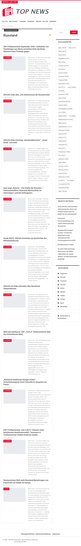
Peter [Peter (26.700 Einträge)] (62, 134)
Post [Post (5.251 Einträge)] (62, 148)
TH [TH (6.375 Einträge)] (61, 180)
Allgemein (7, 57)
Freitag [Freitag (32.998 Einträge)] (63, 80)
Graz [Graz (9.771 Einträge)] (62, 87)
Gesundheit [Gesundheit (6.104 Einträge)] (64, 83)
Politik (5, 21)
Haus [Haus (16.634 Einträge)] (72, 87)
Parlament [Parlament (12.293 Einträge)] (64, 130)
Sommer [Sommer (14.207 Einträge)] (63, 166)
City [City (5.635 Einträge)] (62, 69)
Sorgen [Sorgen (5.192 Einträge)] (63, 173)
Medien (38, 21)
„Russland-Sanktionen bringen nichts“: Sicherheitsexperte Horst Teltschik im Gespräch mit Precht (25, 382)
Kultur (45, 21)
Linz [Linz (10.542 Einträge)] (62, 112)
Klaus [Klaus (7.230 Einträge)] (62, 98)
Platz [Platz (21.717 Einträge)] (62, 137)
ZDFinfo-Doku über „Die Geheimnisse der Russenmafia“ (26, 95)
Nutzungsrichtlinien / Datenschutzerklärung (36, 534)
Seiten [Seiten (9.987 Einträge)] (62, 162)
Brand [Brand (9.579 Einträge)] (62, 55)
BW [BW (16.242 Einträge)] (62, 62)
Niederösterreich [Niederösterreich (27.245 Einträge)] (66, 119)
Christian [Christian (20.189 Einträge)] (64, 65)
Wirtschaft (13, 21)
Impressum (56, 534)
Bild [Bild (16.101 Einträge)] (72, 48)
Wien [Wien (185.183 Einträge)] (63, 191)
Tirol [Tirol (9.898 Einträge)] (70, 180)
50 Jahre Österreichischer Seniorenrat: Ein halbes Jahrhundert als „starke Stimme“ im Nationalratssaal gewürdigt (67, 254)
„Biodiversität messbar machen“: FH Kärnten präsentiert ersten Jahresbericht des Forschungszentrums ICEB (66, 235)
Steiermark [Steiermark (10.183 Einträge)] (64, 177)
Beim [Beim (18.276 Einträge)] (62, 48)
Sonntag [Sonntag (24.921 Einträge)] (63, 170)
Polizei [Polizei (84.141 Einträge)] (63, 144)
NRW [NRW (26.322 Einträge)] (62, 123)
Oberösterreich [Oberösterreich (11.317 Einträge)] (65, 126)
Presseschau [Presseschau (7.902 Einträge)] (64, 152)
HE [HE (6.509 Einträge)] (61, 91)
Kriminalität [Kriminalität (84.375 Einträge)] (64, 101)
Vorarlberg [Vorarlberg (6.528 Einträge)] (64, 187)
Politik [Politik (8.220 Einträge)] (62, 141)
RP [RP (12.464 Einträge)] (62, 155)
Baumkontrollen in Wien (66, 244)
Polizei (62, 299)
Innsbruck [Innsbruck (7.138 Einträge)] (63, 94)
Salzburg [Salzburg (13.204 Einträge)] (63, 159)
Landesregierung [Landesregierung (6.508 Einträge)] (65, 109)
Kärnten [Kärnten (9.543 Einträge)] (63, 105)
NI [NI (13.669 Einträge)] (72, 116)
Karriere (52, 21)
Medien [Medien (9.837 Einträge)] (63, 116)
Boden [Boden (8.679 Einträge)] (62, 51)
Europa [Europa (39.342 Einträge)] (63, 73)
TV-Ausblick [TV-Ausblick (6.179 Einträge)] (64, 184)
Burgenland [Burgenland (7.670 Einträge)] (64, 58)
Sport (62, 303)
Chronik (23, 21)
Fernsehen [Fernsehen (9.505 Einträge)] (64, 76)
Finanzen (30, 21)
